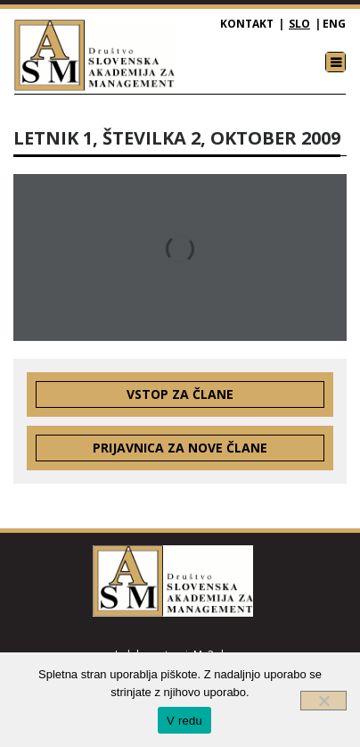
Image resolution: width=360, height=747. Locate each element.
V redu (184, 720)
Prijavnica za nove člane (180, 447)
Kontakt (247, 23)
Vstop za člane (180, 394)
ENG (334, 23)
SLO (299, 23)
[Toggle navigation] (335, 62)
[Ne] (323, 700)
